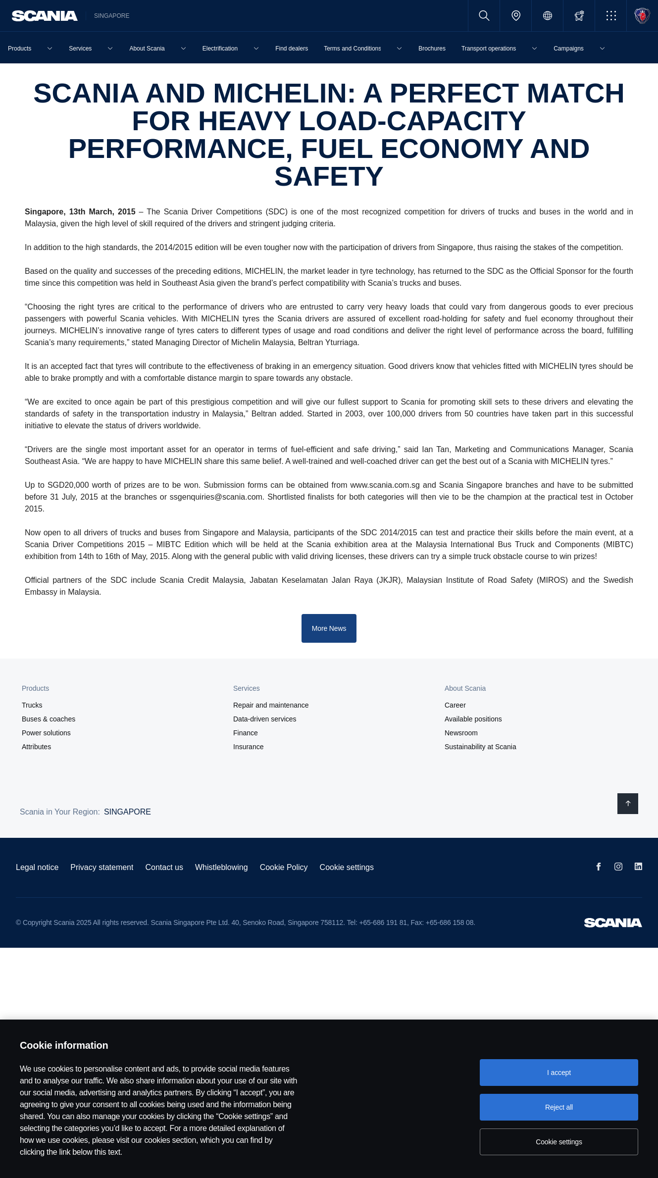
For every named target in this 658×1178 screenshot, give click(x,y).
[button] (610, 15)
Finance (245, 733)
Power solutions (46, 733)
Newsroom (461, 733)
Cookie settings (347, 867)
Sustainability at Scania (480, 747)
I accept (559, 1072)
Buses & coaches (48, 719)
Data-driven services (265, 719)
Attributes (36, 747)
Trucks (32, 705)
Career (455, 705)
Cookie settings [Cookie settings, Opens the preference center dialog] (559, 1142)
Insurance (248, 747)
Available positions (473, 719)
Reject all (559, 1107)
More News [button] (329, 628)
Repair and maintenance (271, 705)
